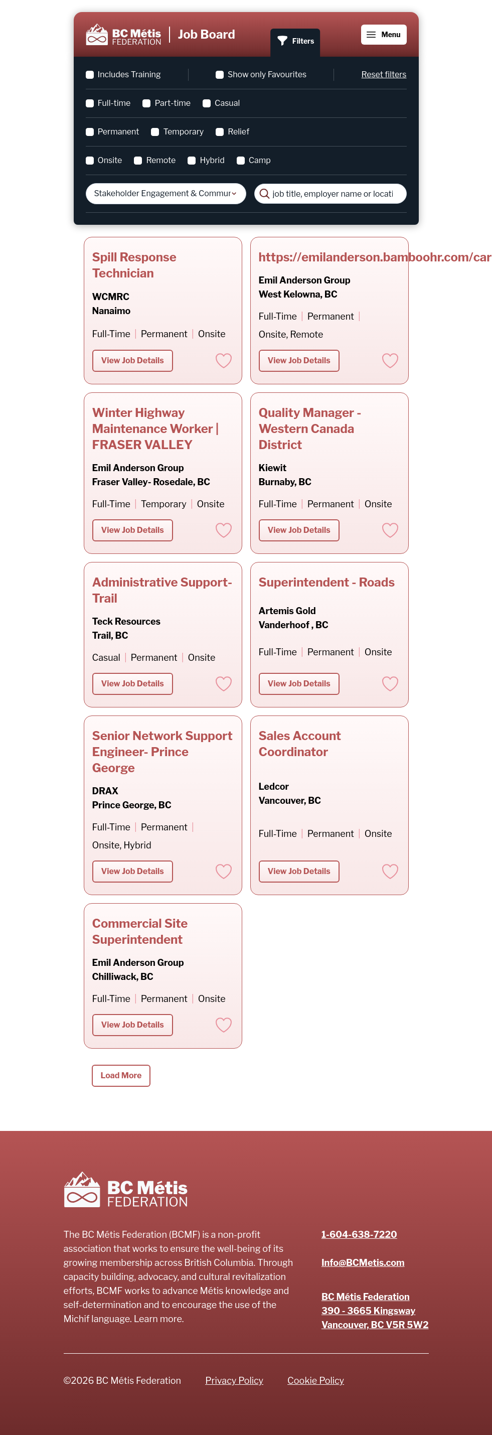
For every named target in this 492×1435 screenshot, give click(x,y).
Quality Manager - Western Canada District (310, 428)
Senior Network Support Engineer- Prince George (162, 752)
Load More (121, 1075)
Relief (238, 131)
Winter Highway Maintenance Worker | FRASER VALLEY (155, 428)
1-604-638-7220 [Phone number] (359, 1234)
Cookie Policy (315, 1380)
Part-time (172, 103)
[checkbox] (90, 75)
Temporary (183, 131)
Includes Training (129, 74)
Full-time (114, 103)
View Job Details (132, 360)
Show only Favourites (267, 74)
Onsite (110, 160)
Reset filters (384, 74)
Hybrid (212, 160)
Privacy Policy (234, 1380)
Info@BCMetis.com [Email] (363, 1262)
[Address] (375, 1311)
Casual (227, 103)
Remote (161, 160)
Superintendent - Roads (327, 582)
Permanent (118, 131)
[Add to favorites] (224, 361)
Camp (260, 160)
